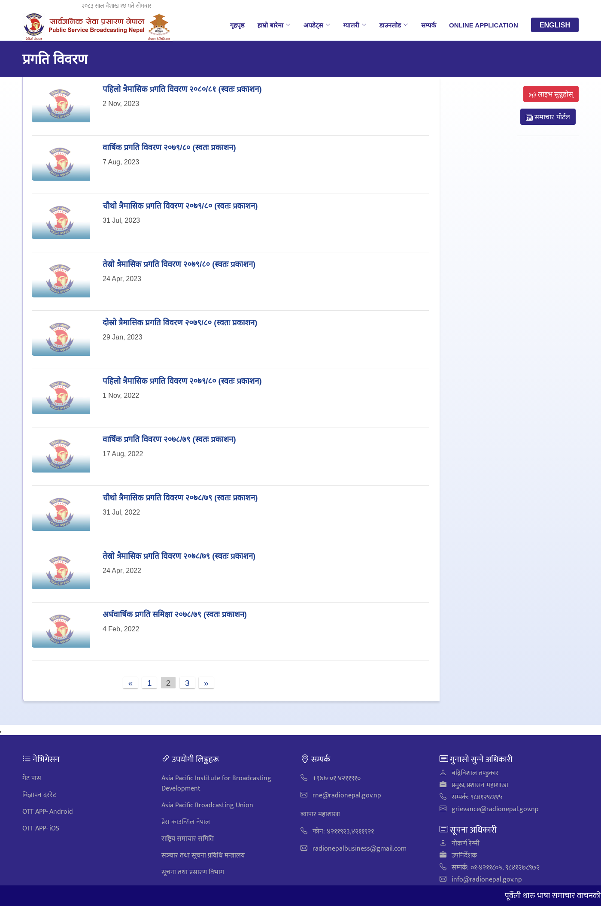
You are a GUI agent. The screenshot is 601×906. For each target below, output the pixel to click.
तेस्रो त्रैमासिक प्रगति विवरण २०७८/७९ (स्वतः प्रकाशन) (179, 555)
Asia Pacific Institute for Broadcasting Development (216, 783)
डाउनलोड (394, 25)
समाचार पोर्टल (548, 116)
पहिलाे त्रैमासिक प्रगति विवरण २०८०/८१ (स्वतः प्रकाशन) (182, 88)
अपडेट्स (317, 25)
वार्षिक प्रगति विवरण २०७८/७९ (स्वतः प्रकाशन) (169, 438)
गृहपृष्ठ (237, 25)
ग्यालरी (355, 25)
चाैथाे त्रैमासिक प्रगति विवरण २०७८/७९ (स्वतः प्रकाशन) (180, 497)
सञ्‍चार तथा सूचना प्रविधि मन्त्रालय (203, 855)
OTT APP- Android (47, 812)
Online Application (483, 25)
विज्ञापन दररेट (39, 795)
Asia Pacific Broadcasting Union (207, 805)
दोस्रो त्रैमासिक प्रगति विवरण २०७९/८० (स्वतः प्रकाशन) (180, 322)
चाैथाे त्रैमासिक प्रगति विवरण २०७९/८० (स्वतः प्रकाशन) (180, 205)
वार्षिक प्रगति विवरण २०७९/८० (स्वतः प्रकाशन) (169, 147)
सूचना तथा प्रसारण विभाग (192, 872)
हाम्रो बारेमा (273, 25)
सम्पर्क (428, 25)
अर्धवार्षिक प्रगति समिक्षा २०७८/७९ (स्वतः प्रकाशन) (175, 614)
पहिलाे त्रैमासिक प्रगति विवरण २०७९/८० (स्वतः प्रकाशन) (182, 380)
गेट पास (31, 778)
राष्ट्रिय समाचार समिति (187, 839)
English (555, 25)
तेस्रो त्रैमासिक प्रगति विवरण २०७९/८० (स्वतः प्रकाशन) (179, 263)
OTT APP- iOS (40, 828)
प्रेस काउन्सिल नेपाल (185, 822)
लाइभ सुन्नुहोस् (551, 94)
